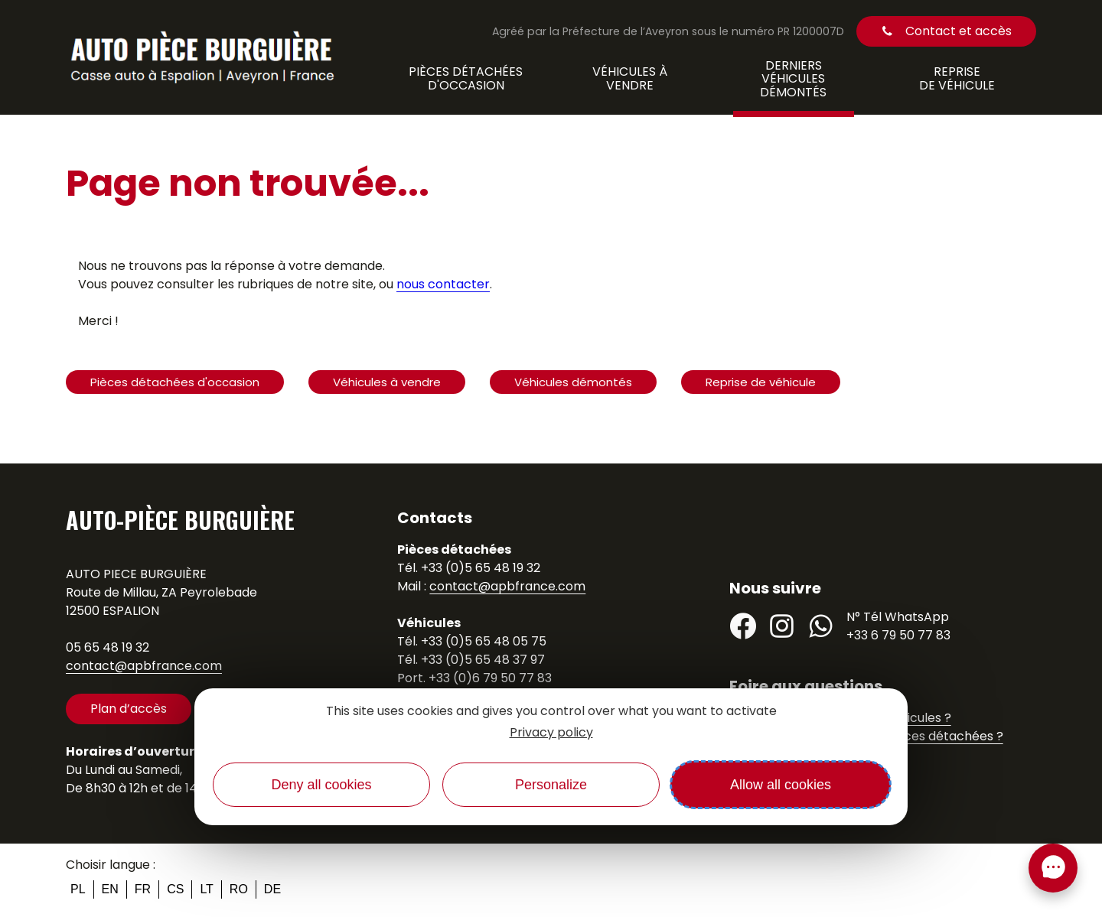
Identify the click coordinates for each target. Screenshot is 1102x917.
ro (239, 889)
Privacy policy (551, 732)
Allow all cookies (780, 784)
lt (206, 889)
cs (175, 889)
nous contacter (443, 284)
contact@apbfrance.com (144, 666)
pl (78, 889)
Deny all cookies (321, 784)
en (110, 889)
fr (143, 889)
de (272, 889)
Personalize (551, 784)
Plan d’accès (128, 708)
